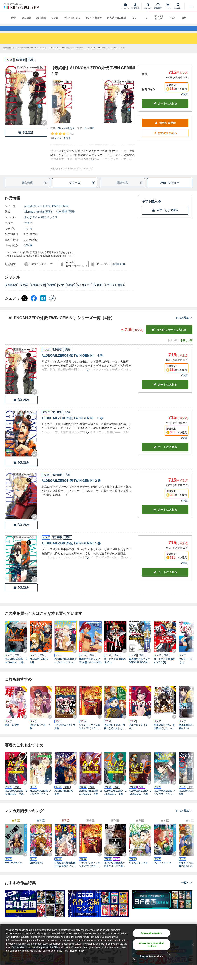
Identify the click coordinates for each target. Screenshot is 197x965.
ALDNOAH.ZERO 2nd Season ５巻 (140, 799)
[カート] (168, 6)
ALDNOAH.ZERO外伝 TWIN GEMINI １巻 (71, 549)
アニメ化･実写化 (115, 291)
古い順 (172, 346)
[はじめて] (148, 6)
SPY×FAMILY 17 (13, 869)
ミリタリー (84, 291)
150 (28, 251)
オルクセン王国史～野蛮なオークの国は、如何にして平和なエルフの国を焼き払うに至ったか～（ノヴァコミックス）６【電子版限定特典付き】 (114, 871)
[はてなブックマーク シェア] (43, 304)
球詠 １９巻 (12, 731)
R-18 (172, 17)
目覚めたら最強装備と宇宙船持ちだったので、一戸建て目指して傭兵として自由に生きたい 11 (64, 871)
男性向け (11, 291)
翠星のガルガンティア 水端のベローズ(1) (90, 667)
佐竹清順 (89, 134)
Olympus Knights (66, 134)
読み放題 (26, 17)
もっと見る (184, 324)
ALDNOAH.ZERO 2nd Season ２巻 (16, 799)
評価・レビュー (169, 189)
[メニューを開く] (191, 6)
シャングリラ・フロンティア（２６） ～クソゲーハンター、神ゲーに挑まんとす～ (89, 733)
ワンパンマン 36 (162, 869)
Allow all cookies (151, 933)
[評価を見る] (62, 142)
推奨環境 (118, 270)
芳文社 (28, 229)
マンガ (54, 17)
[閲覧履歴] (158, 6)
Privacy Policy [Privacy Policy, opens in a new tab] (76, 950)
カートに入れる (165, 109)
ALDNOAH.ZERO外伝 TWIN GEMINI (46, 212)
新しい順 (186, 346)
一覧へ (186, 889)
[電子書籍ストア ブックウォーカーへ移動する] (18, 54)
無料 (184, 17)
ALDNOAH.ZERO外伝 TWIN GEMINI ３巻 (72, 424)
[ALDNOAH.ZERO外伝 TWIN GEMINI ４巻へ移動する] (106, 54)
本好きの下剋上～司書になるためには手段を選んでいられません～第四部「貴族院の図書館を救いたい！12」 (114, 733)
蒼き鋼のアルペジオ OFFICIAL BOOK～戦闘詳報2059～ (140, 667)
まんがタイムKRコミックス (41, 223)
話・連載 (41, 17)
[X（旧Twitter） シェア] (24, 304)
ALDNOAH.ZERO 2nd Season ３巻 (90, 799)
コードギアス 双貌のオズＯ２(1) (164, 667)
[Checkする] (44, 129)
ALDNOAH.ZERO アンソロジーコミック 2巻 (41, 799)
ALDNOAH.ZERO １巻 (40, 667)
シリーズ (82, 189)
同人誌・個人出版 (116, 17)
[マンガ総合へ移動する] (42, 54)
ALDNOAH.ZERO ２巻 (65, 799)
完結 (24, 291)
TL (145, 17)
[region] (98, 944)
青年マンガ (38, 291)
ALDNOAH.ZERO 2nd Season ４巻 (115, 799)
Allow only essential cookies (151, 945)
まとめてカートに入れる (169, 336)
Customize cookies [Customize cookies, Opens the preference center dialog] (151, 956)
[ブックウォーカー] (21, 6)
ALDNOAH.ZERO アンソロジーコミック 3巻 (165, 799)
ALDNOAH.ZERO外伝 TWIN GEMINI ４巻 (72, 362)
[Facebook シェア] (34, 304)
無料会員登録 (165, 129)
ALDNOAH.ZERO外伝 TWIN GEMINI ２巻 (71, 487)
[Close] (192, 944)
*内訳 (185, 100)
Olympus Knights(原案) (38, 218)
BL (134, 17)
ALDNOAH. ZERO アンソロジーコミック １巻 (65, 667)
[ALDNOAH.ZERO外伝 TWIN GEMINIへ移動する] (67, 54)
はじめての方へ (165, 139)
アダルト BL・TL (159, 18)
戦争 (98, 291)
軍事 (51, 291)
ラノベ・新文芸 (93, 17)
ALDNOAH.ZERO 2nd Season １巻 (16, 667)
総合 (13, 17)
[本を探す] (178, 6)
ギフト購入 (151, 207)
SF (61, 291)
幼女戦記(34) (36, 869)
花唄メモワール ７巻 (40, 733)
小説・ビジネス (72, 17)
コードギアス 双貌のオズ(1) (115, 667)
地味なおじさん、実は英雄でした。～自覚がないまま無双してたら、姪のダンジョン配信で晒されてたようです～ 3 (164, 733)
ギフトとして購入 (165, 216)
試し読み (26, 138)
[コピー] (52, 304)
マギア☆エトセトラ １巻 (65, 733)
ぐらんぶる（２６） (139, 869)
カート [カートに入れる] (165, 390)
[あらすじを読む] (92, 161)
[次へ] (54, 108)
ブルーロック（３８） (138, 733)
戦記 (70, 291)
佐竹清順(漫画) (65, 218)
